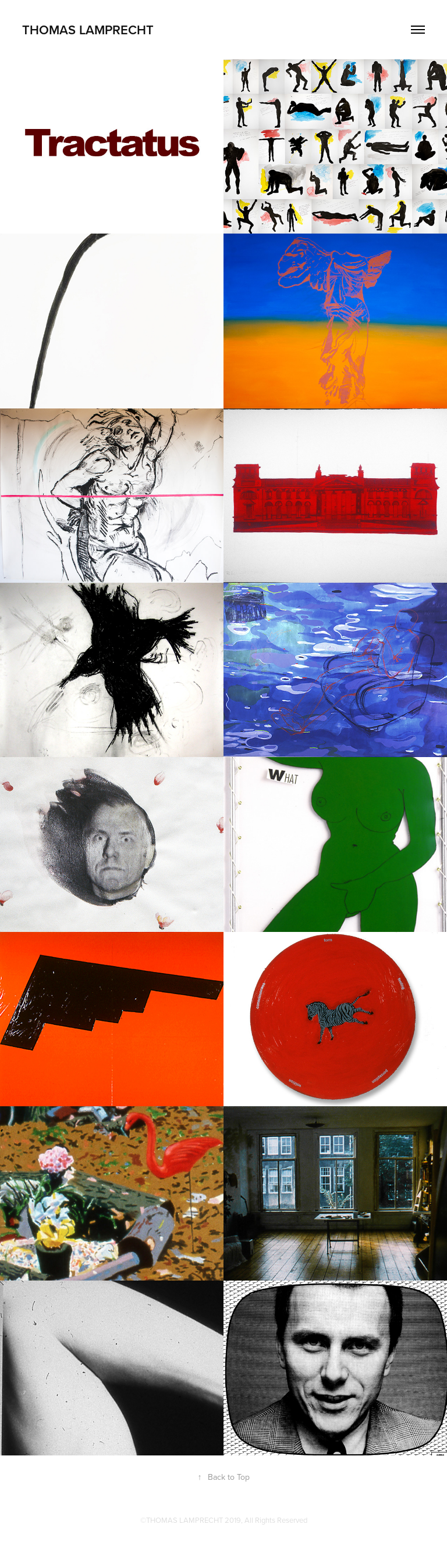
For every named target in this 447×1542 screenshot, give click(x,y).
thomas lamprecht (88, 29)
